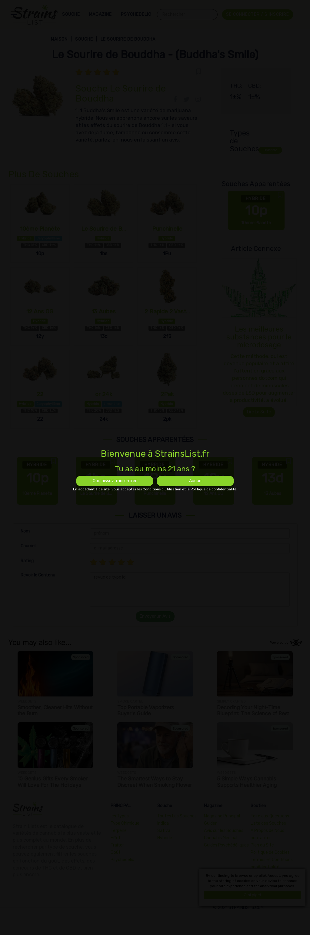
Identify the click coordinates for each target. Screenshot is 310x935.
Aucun (195, 480)
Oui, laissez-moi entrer (115, 480)
